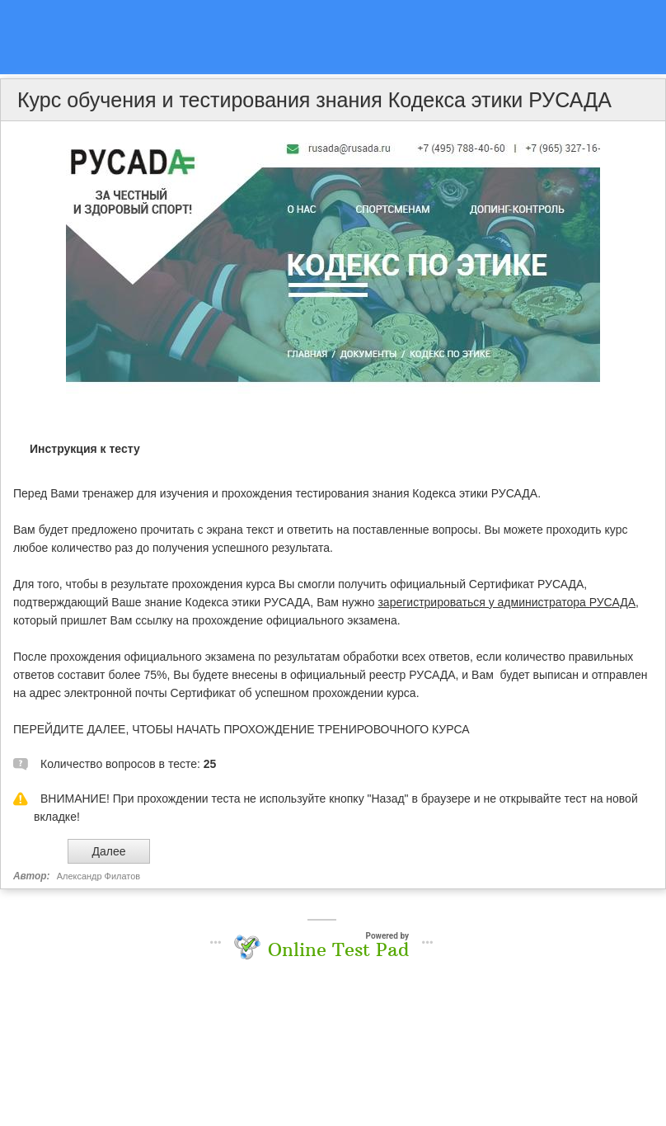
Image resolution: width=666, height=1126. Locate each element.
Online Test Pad (338, 949)
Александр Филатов (98, 876)
